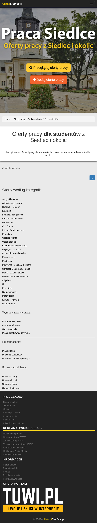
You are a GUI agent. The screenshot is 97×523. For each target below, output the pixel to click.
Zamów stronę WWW (13, 440)
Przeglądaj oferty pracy (48, 68)
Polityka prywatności (12, 479)
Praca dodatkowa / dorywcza (16, 333)
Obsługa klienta (9, 238)
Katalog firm (9, 419)
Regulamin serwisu (12, 475)
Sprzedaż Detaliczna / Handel (16, 269)
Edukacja (6, 211)
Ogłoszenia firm (10, 402)
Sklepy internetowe (12, 454)
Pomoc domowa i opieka (14, 253)
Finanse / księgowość (12, 214)
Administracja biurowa (12, 203)
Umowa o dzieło (10, 384)
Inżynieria (6, 280)
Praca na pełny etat (11, 321)
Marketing (7, 234)
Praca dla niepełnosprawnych (16, 358)
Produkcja (7, 261)
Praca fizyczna (9, 257)
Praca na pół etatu (11, 325)
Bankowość (7, 222)
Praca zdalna (8, 351)
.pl (12, 3)
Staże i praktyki (9, 329)
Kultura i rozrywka (10, 300)
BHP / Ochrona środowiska (15, 276)
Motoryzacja (8, 296)
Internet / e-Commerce (13, 230)
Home (7, 119)
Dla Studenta (8, 303)
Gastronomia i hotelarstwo (14, 245)
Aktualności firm (10, 416)
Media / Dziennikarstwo (13, 272)
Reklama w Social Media (15, 451)
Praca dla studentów (12, 354)
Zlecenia (7, 409)
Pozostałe (7, 288)
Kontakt (6, 472)
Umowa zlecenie (10, 380)
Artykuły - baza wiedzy (13, 423)
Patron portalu (9, 465)
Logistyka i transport (11, 249)
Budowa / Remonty (11, 207)
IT (3, 284)
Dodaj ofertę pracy (48, 80)
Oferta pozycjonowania (14, 447)
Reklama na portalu (12, 433)
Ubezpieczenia (9, 242)
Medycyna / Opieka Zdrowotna (16, 265)
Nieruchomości (9, 292)
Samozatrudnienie (11, 388)
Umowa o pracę (9, 376)
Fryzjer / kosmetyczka (12, 218)
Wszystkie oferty (10, 199)
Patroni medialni (10, 468)
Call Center (7, 226)
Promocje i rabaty (11, 412)
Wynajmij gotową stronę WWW (18, 444)
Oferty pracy (9, 405)
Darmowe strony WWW (14, 437)
